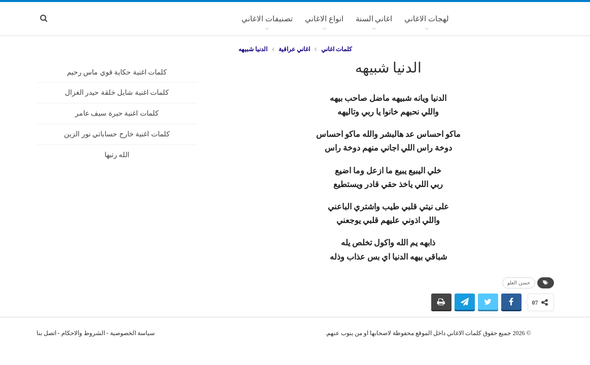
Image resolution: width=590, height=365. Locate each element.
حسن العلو (518, 282)
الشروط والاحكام (83, 333)
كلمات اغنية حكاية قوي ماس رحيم (117, 72)
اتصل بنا (46, 333)
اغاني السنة (374, 19)
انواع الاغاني (324, 19)
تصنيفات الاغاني (267, 19)
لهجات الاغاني (426, 19)
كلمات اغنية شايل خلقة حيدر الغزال (117, 92)
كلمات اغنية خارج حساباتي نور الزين (117, 134)
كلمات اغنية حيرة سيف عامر (117, 113)
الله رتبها (117, 155)
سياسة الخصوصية (132, 333)
